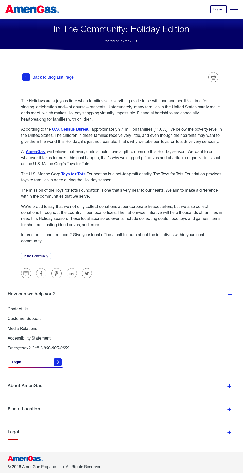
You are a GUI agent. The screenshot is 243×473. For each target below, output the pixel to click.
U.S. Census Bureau (70, 129)
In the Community (37, 256)
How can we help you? (31, 293)
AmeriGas (35, 151)
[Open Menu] (234, 9)
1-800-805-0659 (54, 347)
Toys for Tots (73, 173)
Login (220, 10)
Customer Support (24, 318)
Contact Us (18, 309)
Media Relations (22, 328)
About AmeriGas (25, 385)
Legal (13, 431)
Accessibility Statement (29, 338)
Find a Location (24, 408)
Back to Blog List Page (48, 77)
